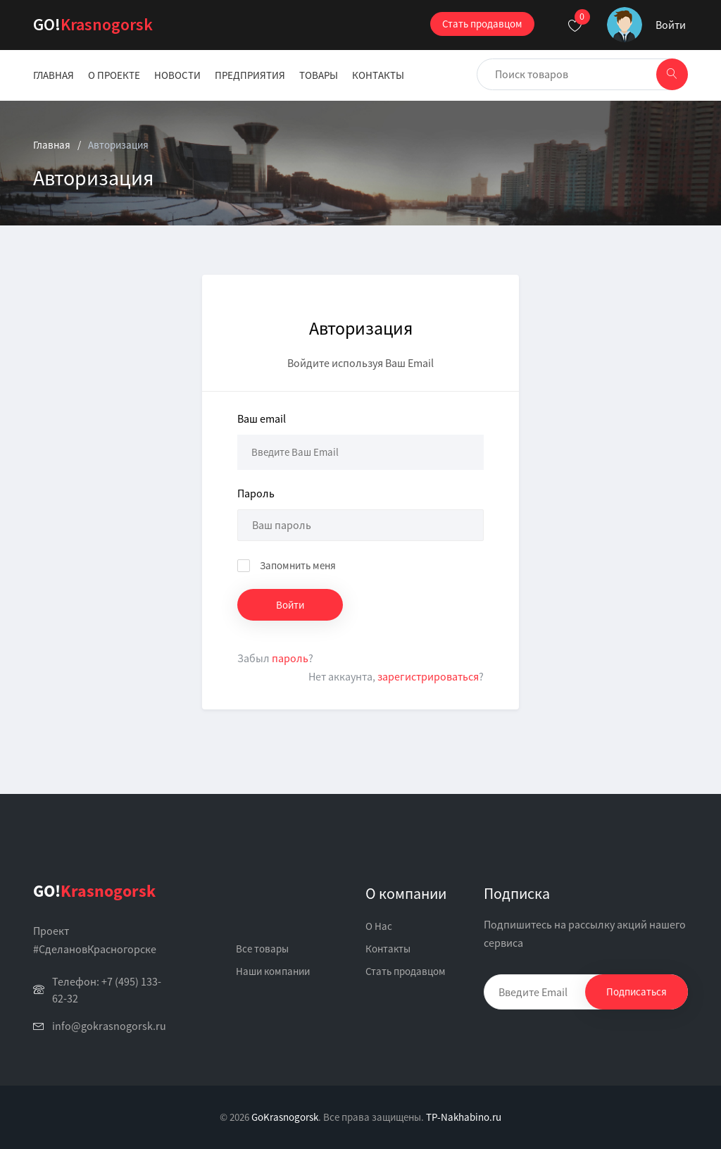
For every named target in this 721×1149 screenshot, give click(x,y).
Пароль (256, 493)
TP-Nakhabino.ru (463, 1117)
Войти (671, 25)
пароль (290, 658)
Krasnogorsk (93, 24)
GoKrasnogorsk (284, 1117)
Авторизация (118, 144)
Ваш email (261, 418)
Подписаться (636, 991)
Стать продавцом (482, 23)
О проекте (114, 75)
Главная (53, 75)
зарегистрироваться (428, 676)
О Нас (378, 926)
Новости (177, 75)
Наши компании (273, 971)
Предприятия (250, 75)
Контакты (378, 75)
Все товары (262, 948)
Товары (318, 75)
